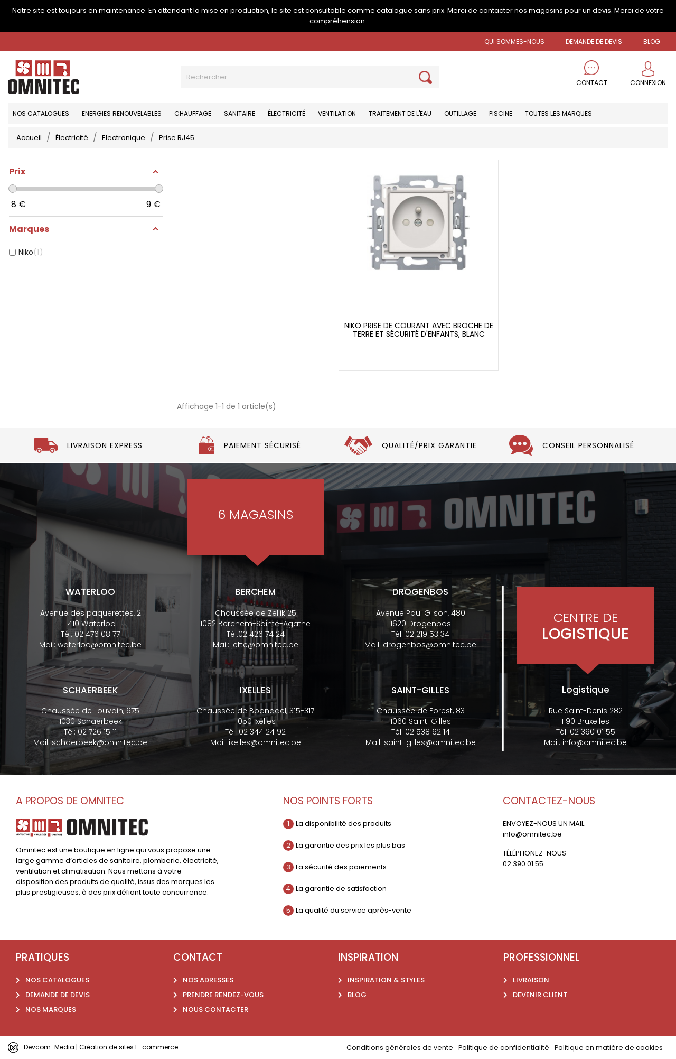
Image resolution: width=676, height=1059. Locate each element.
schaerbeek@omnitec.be (99, 742)
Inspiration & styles (386, 980)
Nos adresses (208, 980)
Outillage (460, 113)
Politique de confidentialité (502, 1048)
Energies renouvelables (122, 113)
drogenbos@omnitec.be (429, 644)
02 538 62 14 (427, 732)
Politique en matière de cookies (608, 1048)
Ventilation (337, 113)
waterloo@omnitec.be (100, 644)
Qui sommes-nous (514, 41)
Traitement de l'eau (400, 113)
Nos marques (50, 1010)
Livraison (531, 980)
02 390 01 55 (592, 732)
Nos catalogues (41, 113)
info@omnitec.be (594, 742)
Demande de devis (594, 41)
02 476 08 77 (97, 634)
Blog (357, 995)
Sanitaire (239, 113)
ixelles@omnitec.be (265, 742)
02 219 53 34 (427, 634)
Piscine (500, 113)
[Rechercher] (310, 77)
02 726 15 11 (97, 732)
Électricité (286, 113)
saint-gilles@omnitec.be (430, 742)
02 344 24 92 (262, 732)
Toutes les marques (558, 113)
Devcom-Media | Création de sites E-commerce (107, 1047)
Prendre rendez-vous (223, 995)
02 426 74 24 (261, 634)
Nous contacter (215, 1010)
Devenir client (540, 995)
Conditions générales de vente (398, 1048)
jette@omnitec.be (264, 644)
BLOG (651, 41)
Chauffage (192, 113)
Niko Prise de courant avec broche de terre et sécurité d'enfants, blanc (418, 330)
